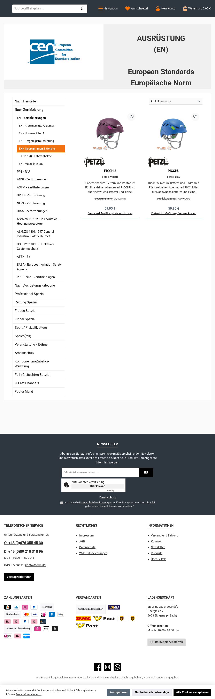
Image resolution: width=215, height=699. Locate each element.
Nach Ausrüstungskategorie (35, 310)
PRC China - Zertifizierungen (36, 302)
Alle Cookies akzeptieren (192, 692)
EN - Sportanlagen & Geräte (37, 173)
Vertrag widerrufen (19, 577)
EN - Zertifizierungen (31, 143)
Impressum (86, 535)
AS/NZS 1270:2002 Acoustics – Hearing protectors (38, 246)
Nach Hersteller (26, 127)
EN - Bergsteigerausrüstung (36, 166)
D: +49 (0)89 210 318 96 (23, 551)
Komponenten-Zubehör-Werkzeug (32, 388)
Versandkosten (98, 677)
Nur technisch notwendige (152, 692)
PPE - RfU (23, 197)
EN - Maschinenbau (31, 188)
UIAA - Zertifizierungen (32, 236)
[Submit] (146, 472)
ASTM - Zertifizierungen (33, 212)
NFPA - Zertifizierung (31, 228)
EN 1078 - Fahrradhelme (36, 181)
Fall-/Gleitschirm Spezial (32, 400)
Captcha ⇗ (115, 490)
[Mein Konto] (74, 34)
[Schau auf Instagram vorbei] (107, 667)
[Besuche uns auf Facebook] (97, 667)
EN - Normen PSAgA (31, 158)
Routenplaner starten (166, 642)
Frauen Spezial (25, 336)
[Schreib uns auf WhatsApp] (117, 667)
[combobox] (148, 17)
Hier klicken (97, 486)
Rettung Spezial (26, 327)
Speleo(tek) (23, 361)
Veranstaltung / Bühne (31, 370)
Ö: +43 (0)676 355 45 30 (23, 543)
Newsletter (158, 547)
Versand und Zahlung (164, 535)
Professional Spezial (30, 319)
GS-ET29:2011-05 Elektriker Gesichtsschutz (35, 271)
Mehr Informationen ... (28, 694)
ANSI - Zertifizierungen (32, 205)
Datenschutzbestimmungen (95, 502)
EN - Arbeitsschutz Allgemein (37, 150)
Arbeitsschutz (24, 378)
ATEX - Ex (23, 282)
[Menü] (16, 34)
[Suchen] (199, 17)
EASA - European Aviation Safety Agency (39, 292)
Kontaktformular (35, 565)
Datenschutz (87, 547)
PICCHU (110, 196)
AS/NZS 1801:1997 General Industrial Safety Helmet (35, 259)
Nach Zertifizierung (29, 135)
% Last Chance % (27, 408)
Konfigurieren (118, 692)
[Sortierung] (175, 126)
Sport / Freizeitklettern (31, 353)
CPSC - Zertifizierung (31, 220)
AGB (152, 502)
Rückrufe (156, 553)
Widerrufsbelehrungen (93, 553)
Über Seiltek (158, 559)
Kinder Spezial (25, 344)
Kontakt (156, 541)
